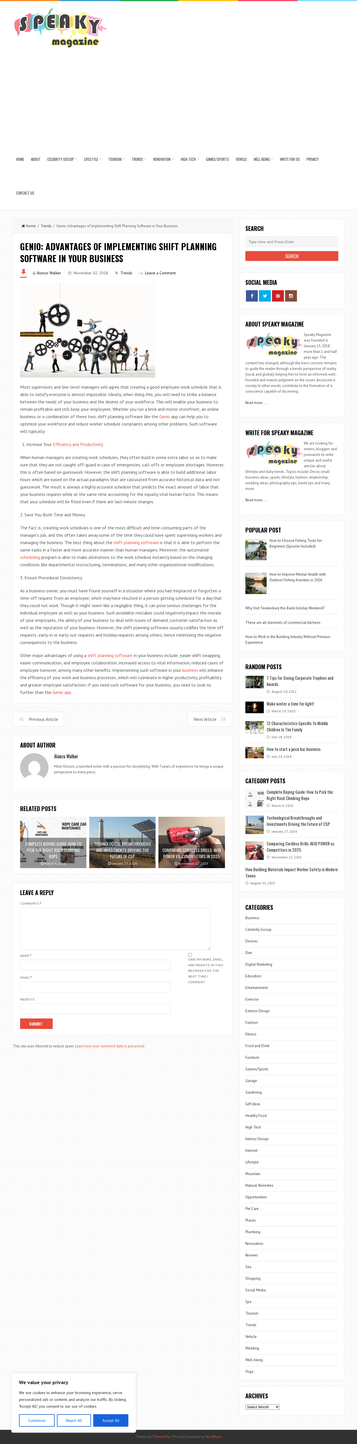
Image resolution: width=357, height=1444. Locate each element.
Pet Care (252, 1208)
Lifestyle (91, 159)
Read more (253, 402)
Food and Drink (257, 1045)
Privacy (313, 159)
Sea (248, 1266)
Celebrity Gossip (60, 159)
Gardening (253, 1092)
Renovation (162, 159)
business (190, 670)
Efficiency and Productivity (78, 444)
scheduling (30, 557)
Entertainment (256, 987)
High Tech (188, 159)
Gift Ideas (252, 1104)
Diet (248, 952)
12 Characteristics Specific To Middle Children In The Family (297, 726)
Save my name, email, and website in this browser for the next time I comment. (205, 977)
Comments (30, 903)
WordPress (213, 1436)
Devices (251, 941)
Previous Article (43, 719)
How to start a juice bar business (293, 749)
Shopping (252, 1278)
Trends (137, 159)
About (36, 159)
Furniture (252, 1057)
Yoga (249, 1371)
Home (20, 159)
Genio (164, 416)
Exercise (252, 999)
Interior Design (257, 1138)
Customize (37, 1420)
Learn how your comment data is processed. (110, 1053)
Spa (248, 1301)
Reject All (74, 1420)
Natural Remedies (259, 1185)
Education (253, 976)
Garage (251, 1080)
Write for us (290, 159)
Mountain (252, 1173)
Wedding (252, 1348)
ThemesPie (161, 1436)
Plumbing (252, 1232)
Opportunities (256, 1197)
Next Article (205, 719)
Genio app (61, 692)
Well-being (262, 159)
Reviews (251, 1255)
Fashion (251, 1022)
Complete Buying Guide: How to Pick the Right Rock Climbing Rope (300, 795)
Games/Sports (217, 159)
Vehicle (241, 159)
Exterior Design (257, 1011)
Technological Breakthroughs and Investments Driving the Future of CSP (298, 820)
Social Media (255, 1290)
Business (252, 917)
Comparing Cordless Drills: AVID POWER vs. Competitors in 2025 (301, 846)
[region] (73, 1403)
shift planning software (136, 542)
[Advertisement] (178, 100)
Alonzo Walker (49, 272)
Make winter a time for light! (290, 703)
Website (27, 1006)
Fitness (250, 1034)
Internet (251, 1150)
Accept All (110, 1420)
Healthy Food (256, 1115)
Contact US (25, 193)
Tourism (115, 159)
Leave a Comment (160, 272)
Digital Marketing (259, 964)
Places (250, 1220)
